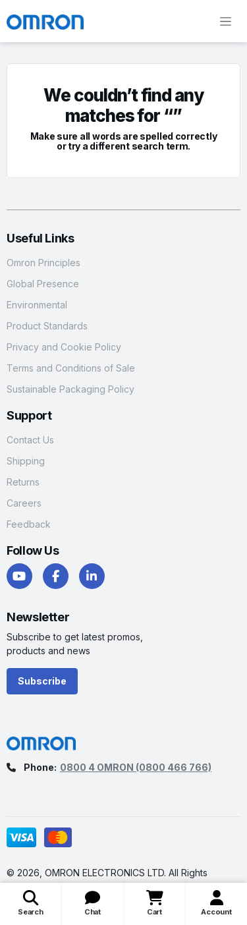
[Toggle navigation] (225, 21)
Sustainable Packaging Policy (70, 389)
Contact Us (30, 439)
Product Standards (47, 325)
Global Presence (43, 283)
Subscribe (42, 681)
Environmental (37, 304)
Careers (24, 503)
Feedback (29, 524)
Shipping (26, 460)
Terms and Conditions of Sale (71, 368)
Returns (23, 482)
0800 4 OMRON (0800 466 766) (135, 767)
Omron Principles (43, 262)
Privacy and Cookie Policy (64, 346)
